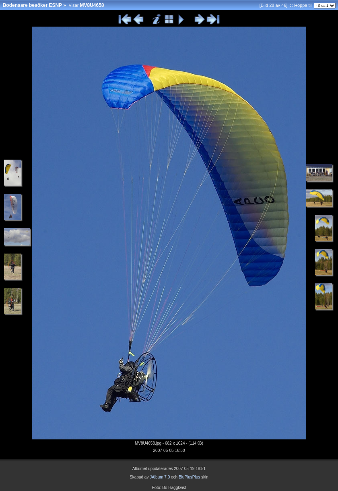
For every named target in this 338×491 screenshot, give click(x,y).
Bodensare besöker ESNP (32, 5)
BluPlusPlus (189, 477)
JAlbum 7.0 (160, 477)
